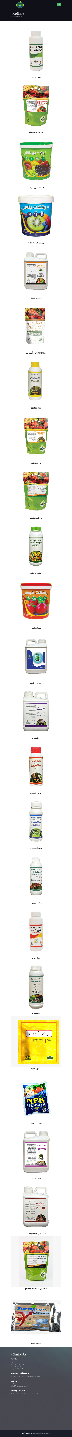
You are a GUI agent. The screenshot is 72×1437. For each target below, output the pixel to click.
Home (12, 16)
